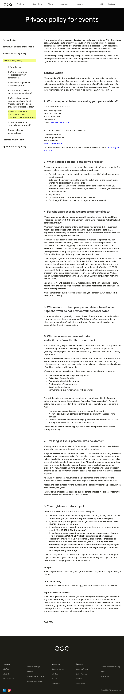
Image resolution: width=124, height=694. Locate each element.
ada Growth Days (33, 667)
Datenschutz (105, 676)
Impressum (80, 684)
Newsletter (56, 684)
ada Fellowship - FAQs (35, 676)
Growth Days (37, 4)
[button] (21, 4)
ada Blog (55, 674)
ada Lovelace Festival (35, 681)
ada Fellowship (8, 679)
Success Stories (58, 669)
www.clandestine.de (53, 143)
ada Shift (6, 674)
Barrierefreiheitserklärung (110, 667)
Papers (54, 679)
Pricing (50, 4)
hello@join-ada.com (59, 122)
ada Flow (6, 669)
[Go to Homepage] (8, 4)
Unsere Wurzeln (82, 669)
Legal (103, 671)
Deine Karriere (81, 674)
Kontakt (79, 679)
